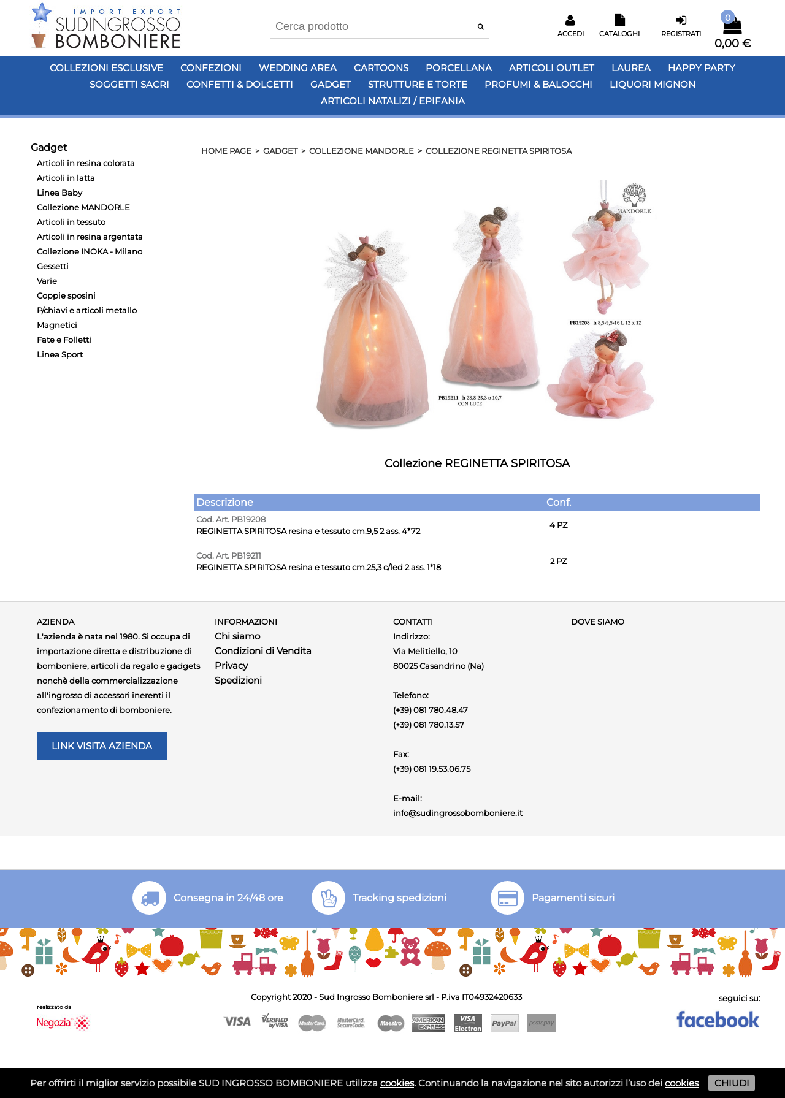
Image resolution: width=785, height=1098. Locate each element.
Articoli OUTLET (551, 68)
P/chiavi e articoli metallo (87, 310)
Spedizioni (238, 680)
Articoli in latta (66, 178)
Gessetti (53, 266)
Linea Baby (59, 192)
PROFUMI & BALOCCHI (538, 84)
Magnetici (57, 325)
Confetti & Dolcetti (239, 84)
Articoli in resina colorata (86, 163)
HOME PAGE (226, 151)
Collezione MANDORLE (83, 207)
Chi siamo (237, 636)
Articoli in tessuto (71, 222)
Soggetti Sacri (129, 84)
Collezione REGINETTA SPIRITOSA (499, 151)
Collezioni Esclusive (106, 68)
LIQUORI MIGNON (652, 84)
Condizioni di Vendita (263, 651)
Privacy (231, 665)
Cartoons (381, 68)
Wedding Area (298, 68)
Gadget (330, 84)
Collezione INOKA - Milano (89, 251)
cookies (397, 1083)
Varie (47, 281)
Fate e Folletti (64, 340)
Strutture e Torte (417, 84)
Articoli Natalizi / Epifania (393, 101)
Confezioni (211, 68)
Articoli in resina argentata (90, 237)
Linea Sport (60, 354)
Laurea (631, 68)
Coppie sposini (66, 295)
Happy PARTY (701, 68)
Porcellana (459, 68)
